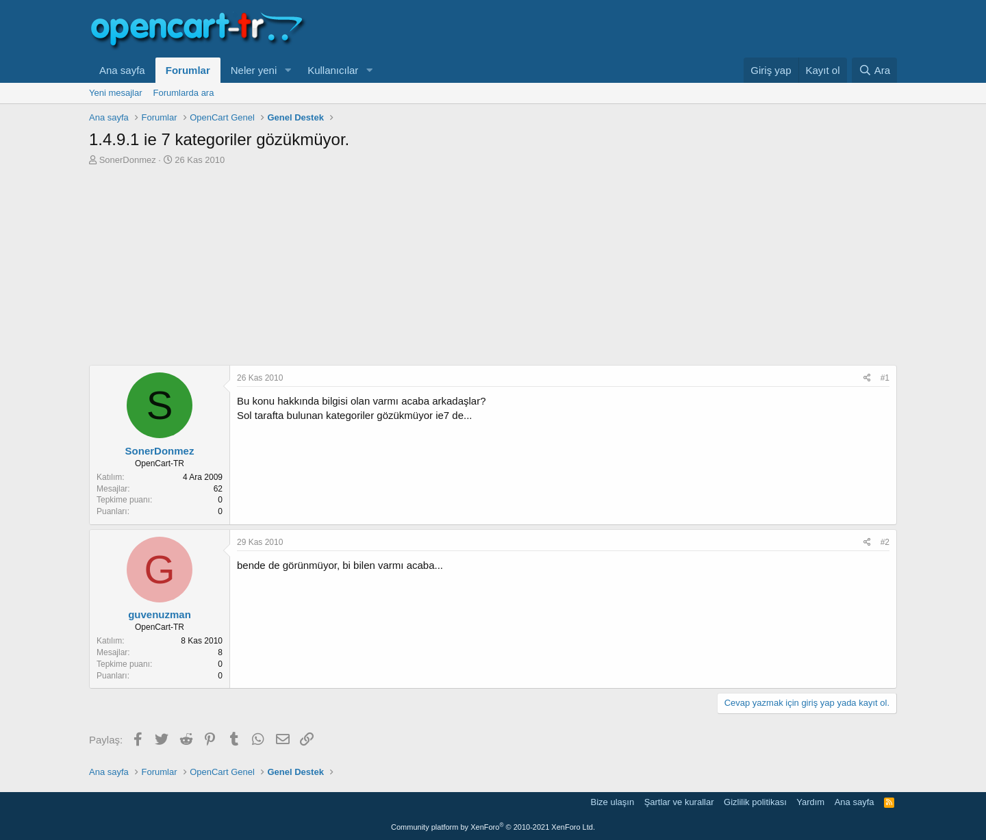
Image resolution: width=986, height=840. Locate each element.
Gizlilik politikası (755, 802)
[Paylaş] (867, 378)
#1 (885, 378)
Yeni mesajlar (115, 93)
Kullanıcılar (332, 70)
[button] (287, 70)
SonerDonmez (127, 160)
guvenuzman (159, 614)
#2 (885, 542)
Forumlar (188, 70)
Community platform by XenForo (493, 827)
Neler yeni (254, 70)
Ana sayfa (122, 70)
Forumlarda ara (183, 93)
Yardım (810, 802)
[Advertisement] (493, 269)
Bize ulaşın (613, 802)
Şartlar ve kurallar (679, 802)
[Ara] (874, 70)
